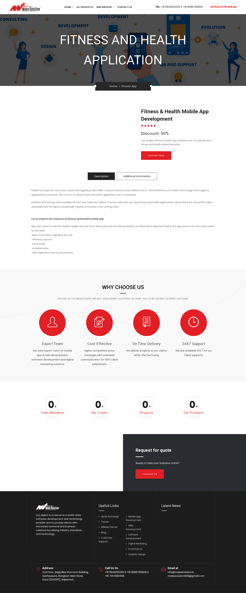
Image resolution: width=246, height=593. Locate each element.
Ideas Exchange (110, 516)
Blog (103, 532)
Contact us (124, 7)
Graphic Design (137, 554)
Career (105, 521)
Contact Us (149, 474)
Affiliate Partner (109, 527)
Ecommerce (135, 549)
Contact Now (156, 155)
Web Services (104, 7)
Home (67, 7)
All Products (84, 7)
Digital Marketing (137, 543)
